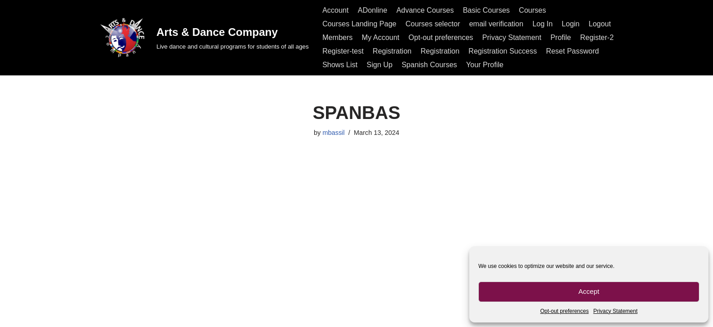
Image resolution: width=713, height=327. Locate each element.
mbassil (333, 132)
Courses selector (433, 24)
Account (335, 10)
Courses (532, 10)
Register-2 (597, 37)
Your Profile (484, 65)
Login (570, 24)
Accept (588, 291)
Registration (392, 51)
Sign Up (379, 65)
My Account (381, 37)
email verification (496, 24)
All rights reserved (126, 315)
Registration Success (502, 51)
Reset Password (572, 51)
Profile (560, 37)
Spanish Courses (429, 65)
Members (337, 37)
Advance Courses (425, 10)
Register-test (343, 51)
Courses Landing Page (359, 24)
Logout (600, 24)
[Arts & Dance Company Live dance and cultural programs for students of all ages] (203, 37)
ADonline (372, 10)
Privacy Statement (615, 311)
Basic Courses (486, 10)
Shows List (339, 65)
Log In (542, 24)
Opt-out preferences (564, 311)
